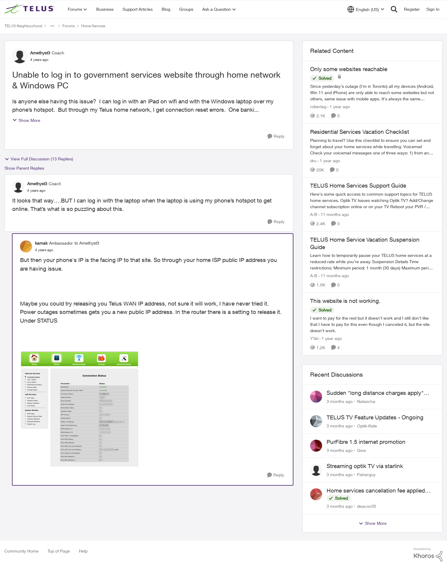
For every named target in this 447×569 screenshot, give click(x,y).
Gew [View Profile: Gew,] (361, 450)
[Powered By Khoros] (428, 555)
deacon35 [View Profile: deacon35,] (366, 506)
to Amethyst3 (86, 243)
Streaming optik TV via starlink (365, 466)
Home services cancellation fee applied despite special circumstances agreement (379, 490)
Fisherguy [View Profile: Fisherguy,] (366, 474)
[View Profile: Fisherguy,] (316, 470)
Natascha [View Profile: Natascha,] (366, 401)
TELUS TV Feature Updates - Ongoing (375, 417)
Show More (26, 120)
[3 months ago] (340, 401)
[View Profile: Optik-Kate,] (316, 421)
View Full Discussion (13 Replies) (38, 159)
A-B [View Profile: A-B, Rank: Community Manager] (313, 214)
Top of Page (59, 550)
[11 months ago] (334, 214)
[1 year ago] (338, 106)
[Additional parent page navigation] (52, 26)
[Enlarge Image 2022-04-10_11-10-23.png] (80, 409)
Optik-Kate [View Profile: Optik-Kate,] (367, 425)
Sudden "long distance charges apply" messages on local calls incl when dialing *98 (378, 393)
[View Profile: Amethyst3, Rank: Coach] (19, 55)
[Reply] (276, 136)
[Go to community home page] (30, 9)
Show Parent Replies (24, 168)
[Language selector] (366, 9)
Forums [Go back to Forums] (68, 26)
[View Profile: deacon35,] (316, 494)
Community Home (21, 550)
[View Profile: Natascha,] (316, 397)
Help (83, 550)
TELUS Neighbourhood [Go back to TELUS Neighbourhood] (23, 26)
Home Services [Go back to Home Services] (93, 26)
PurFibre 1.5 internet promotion (366, 441)
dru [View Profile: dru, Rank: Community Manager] (313, 160)
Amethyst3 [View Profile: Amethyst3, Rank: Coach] (40, 52)
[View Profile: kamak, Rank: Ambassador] (26, 246)
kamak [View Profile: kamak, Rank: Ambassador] (41, 243)
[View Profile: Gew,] (316, 446)
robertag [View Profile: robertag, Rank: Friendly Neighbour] (318, 106)
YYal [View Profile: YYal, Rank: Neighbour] (314, 338)
